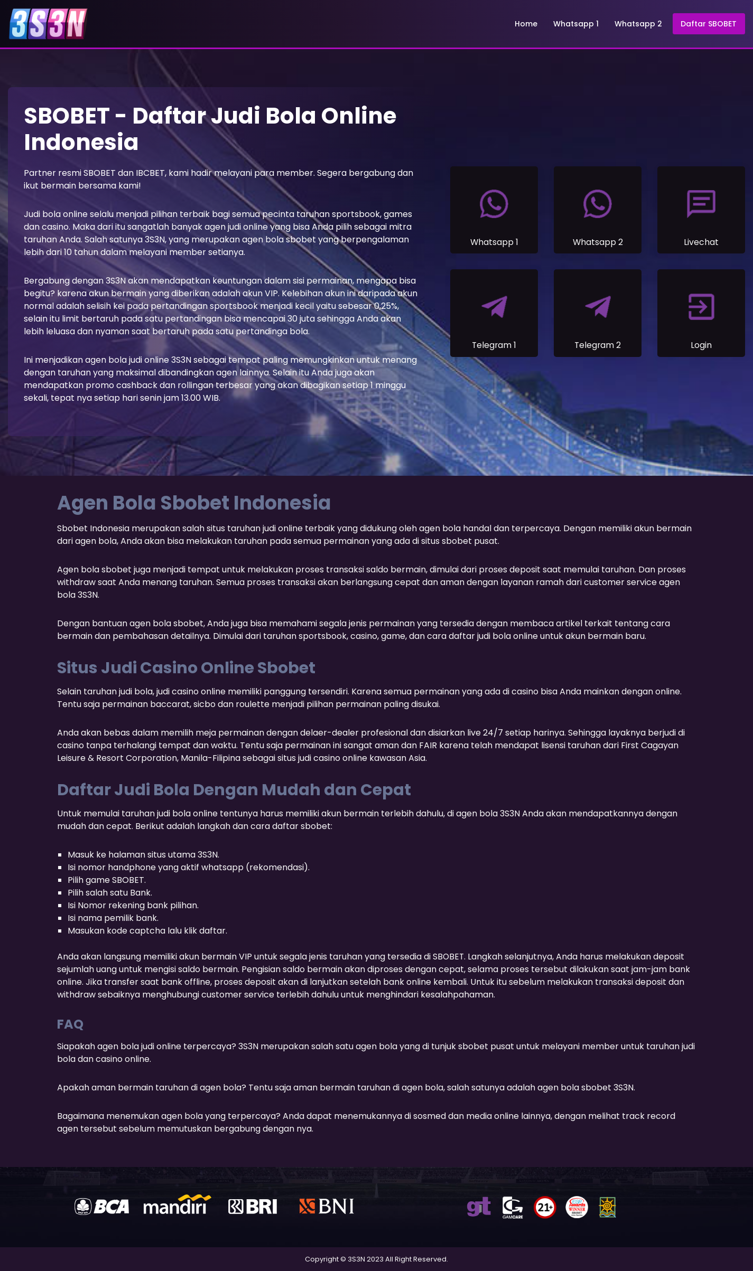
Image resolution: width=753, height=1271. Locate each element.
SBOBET (449, 956)
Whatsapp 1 (576, 23)
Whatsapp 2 (639, 23)
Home (526, 23)
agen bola (106, 360)
